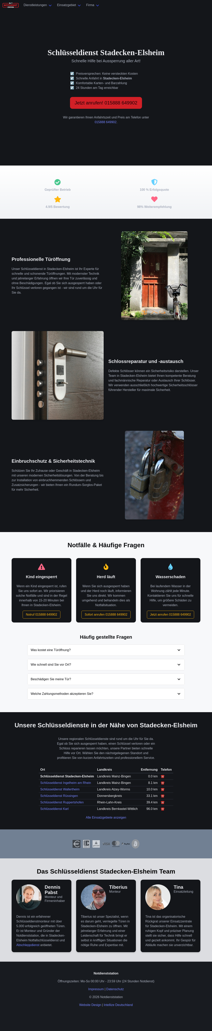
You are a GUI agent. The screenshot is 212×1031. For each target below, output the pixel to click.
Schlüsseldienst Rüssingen (59, 795)
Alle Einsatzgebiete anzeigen (106, 817)
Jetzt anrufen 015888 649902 (170, 614)
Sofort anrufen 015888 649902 (106, 614)
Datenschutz (115, 989)
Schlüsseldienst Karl (54, 808)
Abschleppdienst (27, 945)
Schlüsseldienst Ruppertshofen (62, 802)
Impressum (96, 989)
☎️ (163, 776)
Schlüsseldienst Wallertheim (59, 789)
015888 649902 (105, 122)
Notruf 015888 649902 (41, 614)
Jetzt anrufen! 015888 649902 (106, 102)
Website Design (90, 1005)
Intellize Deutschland (118, 1005)
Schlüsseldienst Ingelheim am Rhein (65, 782)
